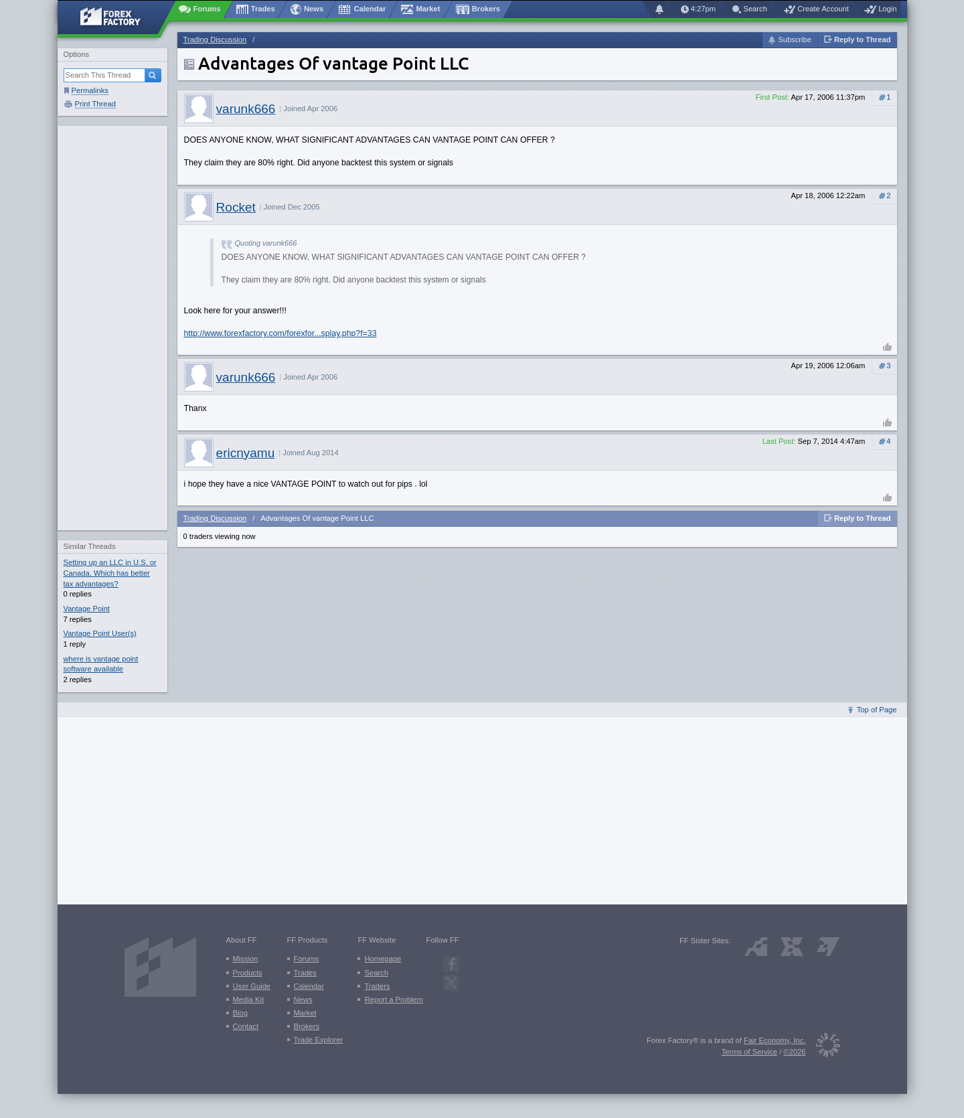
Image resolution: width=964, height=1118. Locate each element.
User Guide (252, 986)
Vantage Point (87, 609)
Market (305, 1013)
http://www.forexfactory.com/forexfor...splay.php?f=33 (280, 333)
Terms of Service (749, 1052)
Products (247, 973)
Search (376, 973)
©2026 (794, 1052)
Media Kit (248, 999)
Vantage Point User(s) (100, 633)
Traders (377, 986)
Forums (306, 959)
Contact (246, 1026)
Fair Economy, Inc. (774, 1040)
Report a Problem (393, 999)
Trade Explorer (318, 1040)
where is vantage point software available (101, 664)
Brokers (307, 1026)
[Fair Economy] (823, 1047)
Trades (305, 973)
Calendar (309, 986)
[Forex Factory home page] (117, 17)
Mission (245, 959)
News (303, 999)
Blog (240, 1013)
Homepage (382, 959)
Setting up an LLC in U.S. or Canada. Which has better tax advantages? (110, 572)
